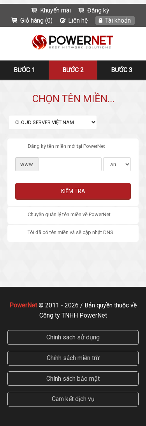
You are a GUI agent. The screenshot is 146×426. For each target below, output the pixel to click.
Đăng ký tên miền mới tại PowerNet (60, 146)
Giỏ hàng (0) (36, 20)
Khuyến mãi (55, 10)
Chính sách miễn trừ (73, 358)
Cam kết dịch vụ (73, 399)
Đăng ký (98, 10)
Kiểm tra (73, 191)
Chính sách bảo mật (73, 378)
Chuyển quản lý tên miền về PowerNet (63, 215)
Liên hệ (78, 20)
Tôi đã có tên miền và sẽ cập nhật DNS (64, 233)
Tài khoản (118, 20)
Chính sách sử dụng (73, 337)
